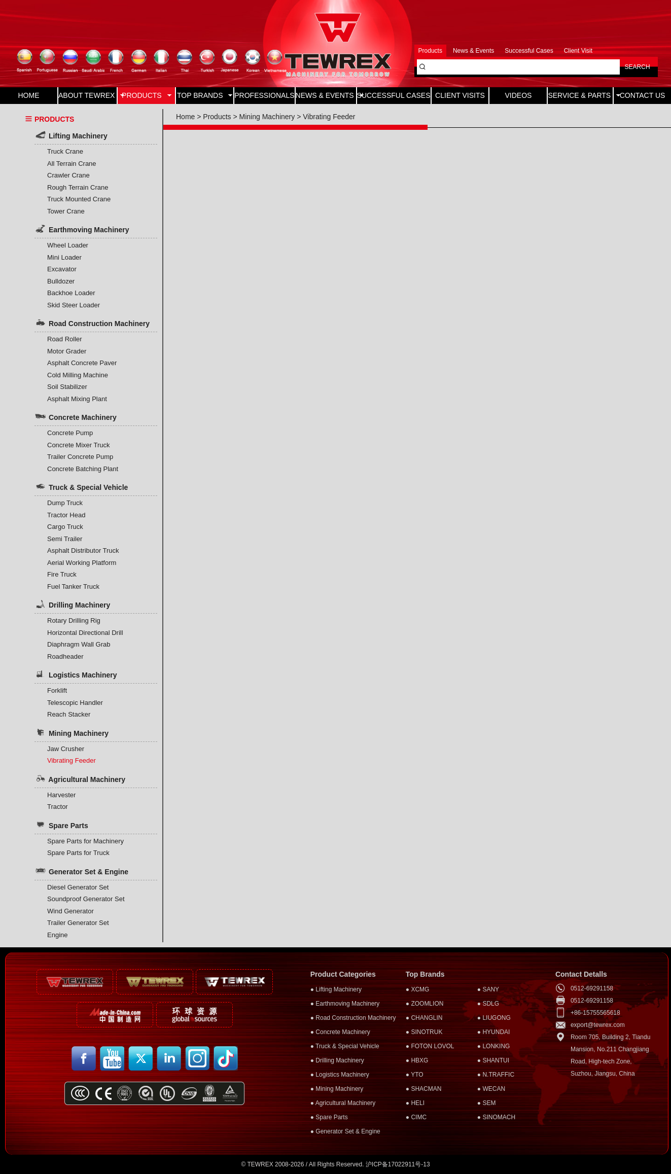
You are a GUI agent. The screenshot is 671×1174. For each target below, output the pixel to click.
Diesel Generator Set (78, 887)
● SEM (486, 1103)
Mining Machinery (71, 732)
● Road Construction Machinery (353, 1017)
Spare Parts (61, 825)
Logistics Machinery (75, 674)
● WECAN (491, 1088)
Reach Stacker (68, 714)
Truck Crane (65, 151)
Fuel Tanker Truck (73, 586)
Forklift (57, 690)
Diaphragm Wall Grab (79, 644)
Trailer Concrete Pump (80, 456)
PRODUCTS (146, 95)
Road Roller (64, 339)
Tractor (57, 806)
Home (185, 117)
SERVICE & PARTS (580, 95)
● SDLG (488, 1003)
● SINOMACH (496, 1117)
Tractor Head (66, 515)
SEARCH (637, 66)
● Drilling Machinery (337, 1060)
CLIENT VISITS (460, 95)
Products (217, 117)
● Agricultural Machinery (343, 1103)
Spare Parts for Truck (78, 853)
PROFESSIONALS (264, 95)
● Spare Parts (329, 1117)
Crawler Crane (68, 175)
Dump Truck (65, 503)
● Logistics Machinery (339, 1074)
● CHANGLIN (424, 1017)
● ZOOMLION (425, 1003)
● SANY (488, 989)
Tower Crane (66, 211)
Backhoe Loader (71, 293)
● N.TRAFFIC (495, 1074)
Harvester (61, 795)
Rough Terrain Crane (77, 187)
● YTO (414, 1074)
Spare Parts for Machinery (85, 841)
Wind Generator (70, 911)
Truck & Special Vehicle (81, 486)
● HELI (415, 1103)
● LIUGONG (494, 1017)
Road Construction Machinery (92, 322)
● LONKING (493, 1046)
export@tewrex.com (598, 1024)
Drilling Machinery (72, 604)
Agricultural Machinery (79, 778)
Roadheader (65, 656)
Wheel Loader (67, 245)
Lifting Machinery (71, 135)
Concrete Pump (70, 433)
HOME (28, 95)
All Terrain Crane (71, 163)
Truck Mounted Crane (79, 199)
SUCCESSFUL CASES (394, 95)
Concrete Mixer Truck (78, 445)
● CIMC (416, 1117)
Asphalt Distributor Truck (83, 550)
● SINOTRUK (424, 1032)
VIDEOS (518, 95)
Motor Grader (66, 351)
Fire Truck (62, 574)
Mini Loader (64, 257)
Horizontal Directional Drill (85, 632)
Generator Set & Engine (81, 871)
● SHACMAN (424, 1088)
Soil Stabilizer (67, 386)
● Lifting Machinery (336, 989)
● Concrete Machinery (340, 1032)
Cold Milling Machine (77, 375)
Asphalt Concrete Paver (82, 363)
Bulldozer (61, 281)
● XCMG (418, 989)
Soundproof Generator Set (86, 899)
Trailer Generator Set (78, 923)
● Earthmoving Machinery (345, 1003)
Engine (57, 935)
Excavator (62, 269)
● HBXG (417, 1060)
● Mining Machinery (337, 1088)
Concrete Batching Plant (82, 469)
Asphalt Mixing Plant (77, 399)
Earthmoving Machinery (81, 229)
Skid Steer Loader (73, 305)
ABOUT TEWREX (87, 95)
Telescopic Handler (75, 702)
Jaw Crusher (65, 749)
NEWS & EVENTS (326, 95)
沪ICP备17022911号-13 (398, 1164)
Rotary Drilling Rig (73, 620)
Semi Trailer (64, 539)
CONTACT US (642, 95)
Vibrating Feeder (71, 760)
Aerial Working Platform (81, 562)
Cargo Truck (65, 526)
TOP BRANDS (204, 95)
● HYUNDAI (493, 1032)
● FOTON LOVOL (430, 1046)
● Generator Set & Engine (345, 1131)
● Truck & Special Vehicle (344, 1046)
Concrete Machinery (75, 416)
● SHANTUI (493, 1060)
